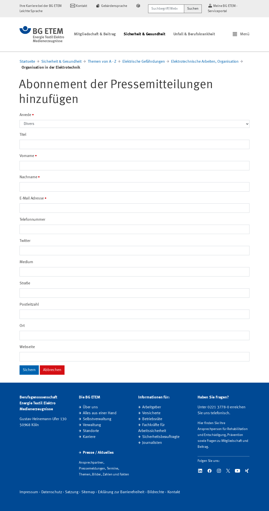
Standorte (91, 431)
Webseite (27, 347)
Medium (26, 262)
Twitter (25, 241)
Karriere (89, 437)
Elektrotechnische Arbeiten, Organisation (205, 62)
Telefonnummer (32, 220)
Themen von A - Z (102, 62)
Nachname (28, 177)
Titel (23, 135)
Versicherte (151, 413)
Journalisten (152, 443)
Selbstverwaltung (97, 419)
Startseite (27, 62)
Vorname (27, 156)
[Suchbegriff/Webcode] (166, 8)
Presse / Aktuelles (98, 453)
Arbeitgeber (151, 407)
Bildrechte (155, 492)
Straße (25, 283)
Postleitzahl (29, 305)
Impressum (29, 492)
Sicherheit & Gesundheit (144, 34)
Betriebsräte (152, 419)
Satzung (71, 492)
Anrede (25, 115)
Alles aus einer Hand (99, 413)
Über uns (90, 407)
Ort (22, 326)
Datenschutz (51, 492)
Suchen (193, 8)
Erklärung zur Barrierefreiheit (121, 492)
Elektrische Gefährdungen (143, 62)
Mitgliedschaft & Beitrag (95, 34)
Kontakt (173, 492)
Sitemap (88, 492)
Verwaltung (92, 425)
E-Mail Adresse (32, 198)
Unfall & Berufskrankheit (194, 34)
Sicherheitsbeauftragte (160, 437)
